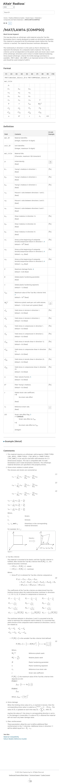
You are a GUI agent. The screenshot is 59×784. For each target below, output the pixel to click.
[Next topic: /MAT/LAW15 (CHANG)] (6, 23)
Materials (38, 18)
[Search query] (29, 12)
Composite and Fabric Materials (13, 20)
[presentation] (8, 85)
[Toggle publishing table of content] (10, 23)
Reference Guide (16, 18)
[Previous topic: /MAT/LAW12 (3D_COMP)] (4, 23)
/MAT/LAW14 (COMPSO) (32, 20)
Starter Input (29, 18)
